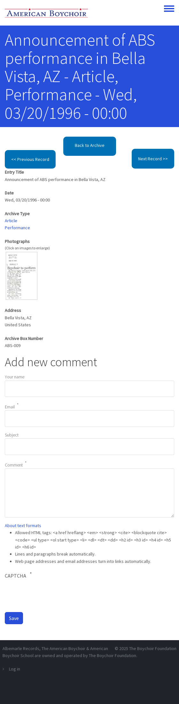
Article (11, 220)
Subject (12, 435)
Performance (17, 228)
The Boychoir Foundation (152, 648)
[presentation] (53, 595)
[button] (21, 275)
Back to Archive (90, 145)
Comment (14, 464)
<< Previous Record (30, 159)
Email (10, 407)
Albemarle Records (21, 648)
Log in (14, 669)
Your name (14, 377)
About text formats (23, 525)
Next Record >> (153, 159)
